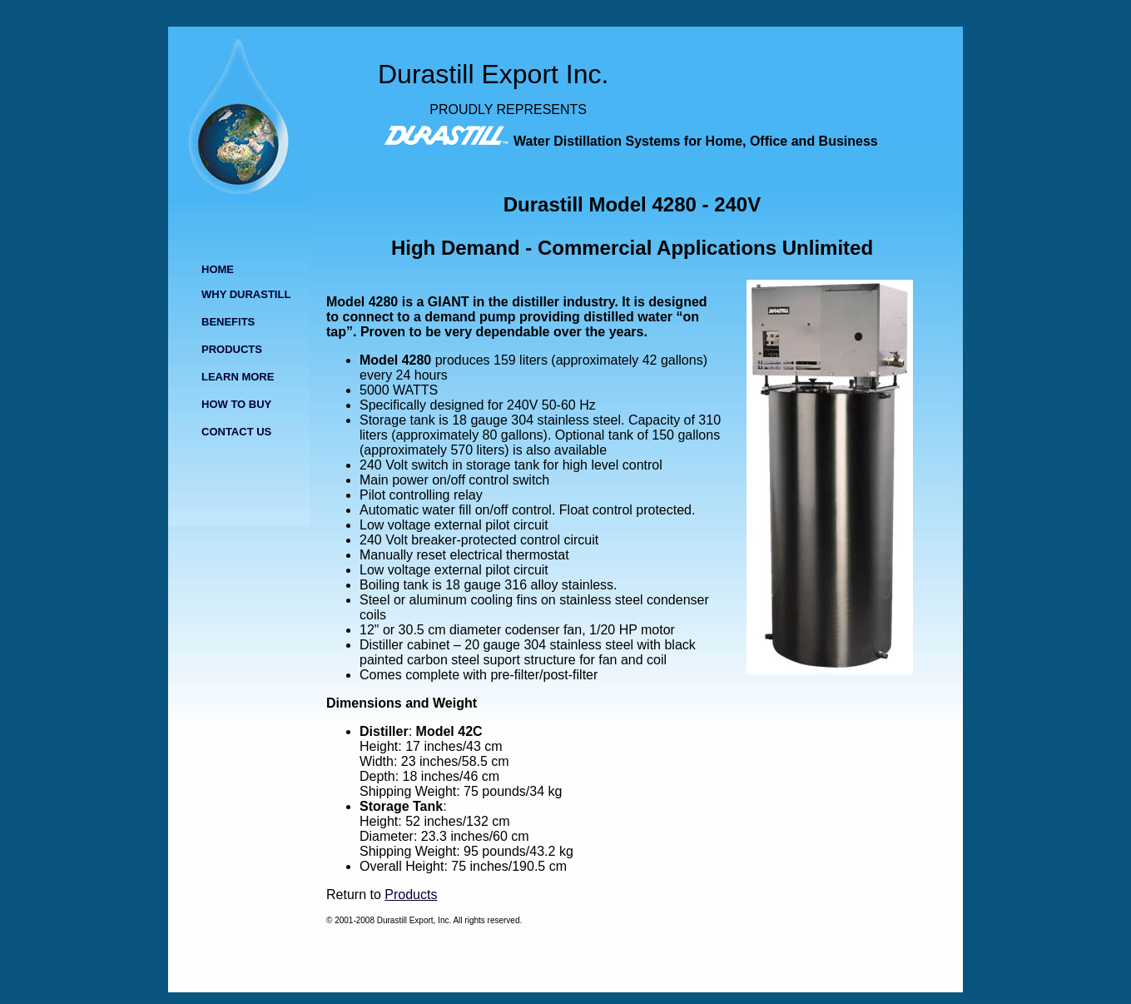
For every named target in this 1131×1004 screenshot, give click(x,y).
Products (410, 894)
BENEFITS (228, 322)
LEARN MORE (237, 376)
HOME (217, 269)
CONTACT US (236, 431)
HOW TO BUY (236, 404)
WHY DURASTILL (245, 294)
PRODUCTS (231, 349)
